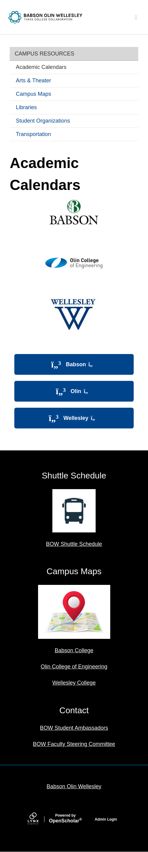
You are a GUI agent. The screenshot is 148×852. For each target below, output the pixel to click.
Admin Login (106, 819)
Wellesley (74, 418)
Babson (74, 364)
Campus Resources (44, 54)
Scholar (65, 818)
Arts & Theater (33, 80)
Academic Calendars (41, 67)
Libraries (26, 107)
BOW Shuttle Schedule (74, 544)
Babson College (74, 650)
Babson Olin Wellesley (74, 786)
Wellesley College (74, 683)
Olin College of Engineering (74, 667)
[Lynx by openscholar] (38, 819)
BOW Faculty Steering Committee (74, 744)
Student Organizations (43, 121)
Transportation (33, 134)
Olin (74, 391)
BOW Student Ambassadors (74, 728)
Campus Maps (33, 94)
